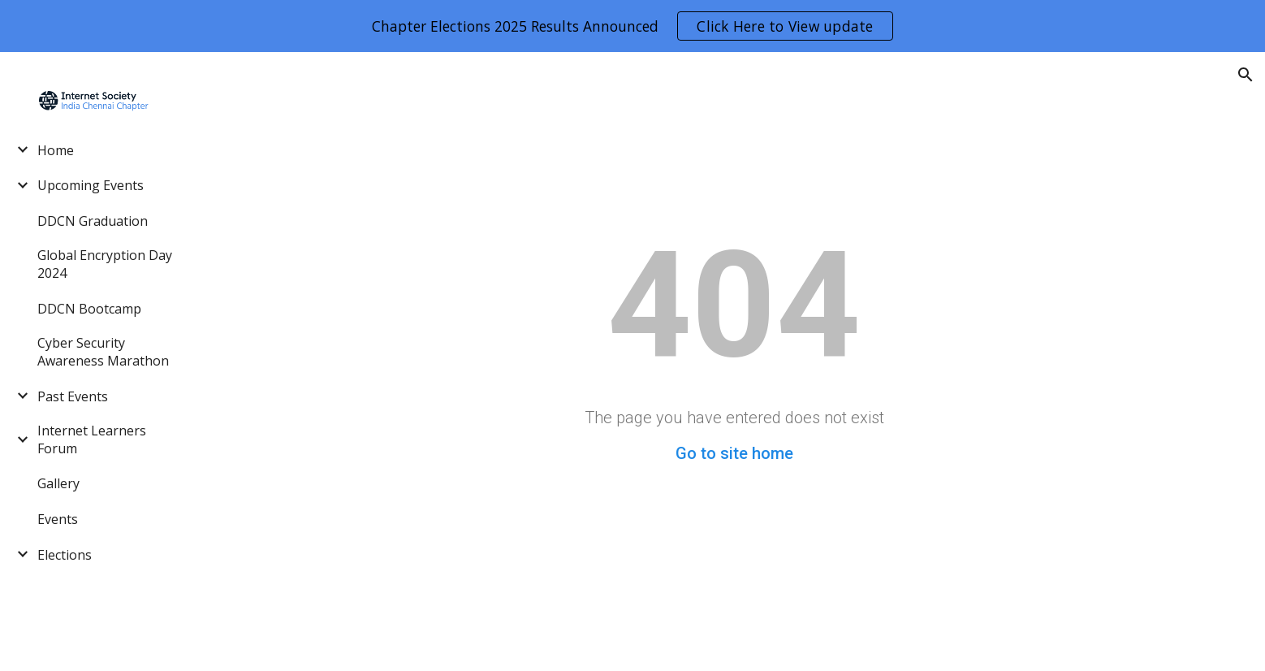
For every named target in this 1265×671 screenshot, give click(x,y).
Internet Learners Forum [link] (91, 439)
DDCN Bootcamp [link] (89, 309)
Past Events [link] (72, 396)
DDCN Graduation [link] (92, 221)
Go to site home (734, 453)
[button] (1245, 74)
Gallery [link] (58, 483)
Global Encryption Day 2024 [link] (104, 264)
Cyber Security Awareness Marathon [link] (103, 352)
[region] (632, 26)
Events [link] (57, 519)
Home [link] (55, 150)
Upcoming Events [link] (90, 185)
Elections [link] (64, 555)
